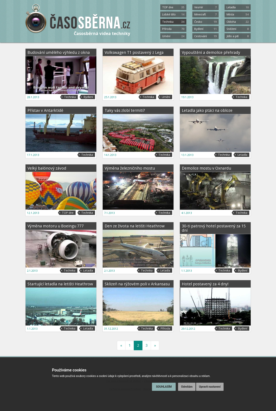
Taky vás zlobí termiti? (125, 110)
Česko (205, 22)
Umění (173, 36)
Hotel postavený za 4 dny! (205, 284)
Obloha (238, 22)
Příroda (173, 29)
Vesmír (205, 7)
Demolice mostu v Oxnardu (206, 168)
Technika (173, 22)
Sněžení (238, 29)
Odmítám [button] (187, 386)
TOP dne (173, 7)
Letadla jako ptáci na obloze (207, 110)
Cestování (205, 36)
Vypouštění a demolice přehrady (211, 52)
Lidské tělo (173, 14)
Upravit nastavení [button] (210, 386)
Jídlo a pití (238, 36)
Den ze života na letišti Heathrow (135, 226)
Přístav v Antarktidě (45, 110)
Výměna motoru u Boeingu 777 (56, 226)
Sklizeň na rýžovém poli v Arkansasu (137, 284)
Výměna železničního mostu (130, 168)
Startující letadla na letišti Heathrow (60, 284)
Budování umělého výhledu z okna (59, 52)
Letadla (238, 7)
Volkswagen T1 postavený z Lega (134, 52)
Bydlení (205, 29)
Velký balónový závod (47, 168)
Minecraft (205, 14)
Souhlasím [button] (164, 386)
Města (238, 14)
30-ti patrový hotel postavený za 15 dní (214, 228)
